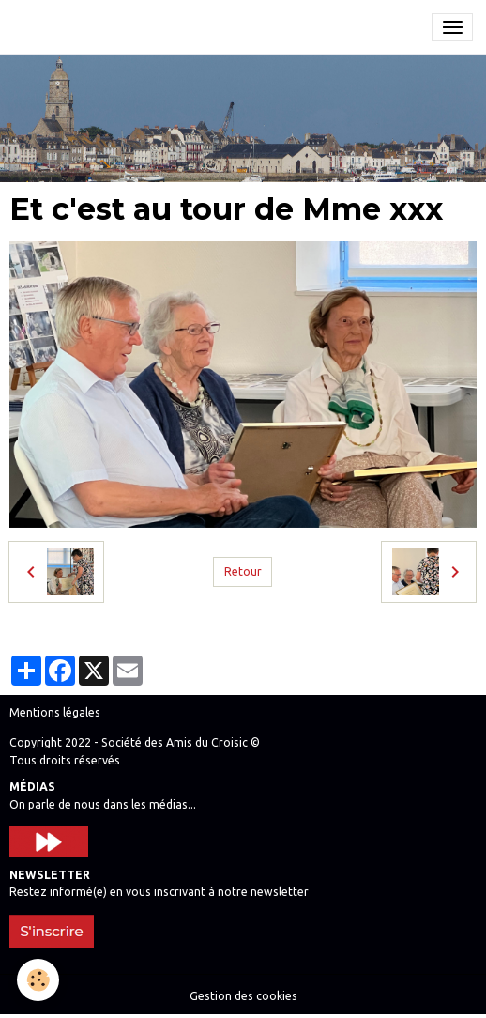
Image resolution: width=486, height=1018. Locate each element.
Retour (243, 571)
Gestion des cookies (243, 996)
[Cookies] (38, 980)
